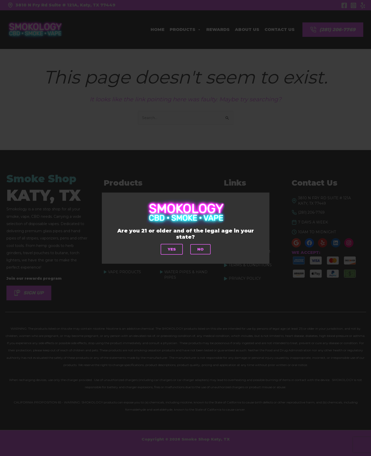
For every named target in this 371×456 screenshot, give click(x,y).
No (200, 249)
